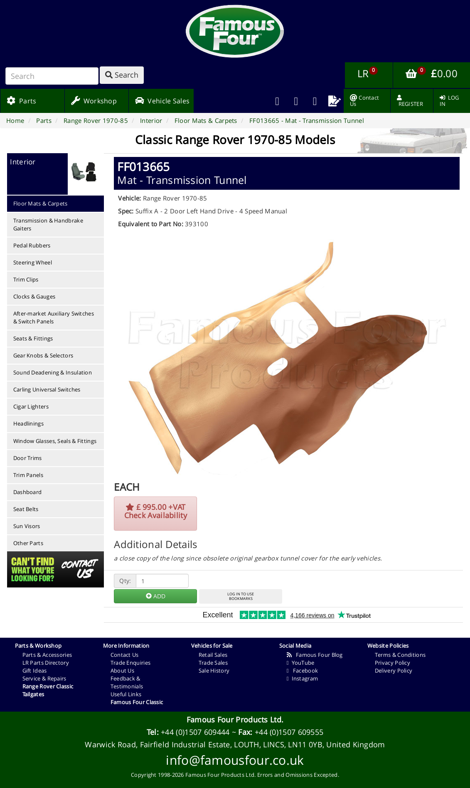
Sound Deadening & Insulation (52, 372)
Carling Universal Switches (47, 389)
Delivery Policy (394, 670)
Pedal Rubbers (32, 245)
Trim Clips (26, 279)
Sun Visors (26, 526)
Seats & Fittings (33, 338)
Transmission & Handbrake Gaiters (48, 224)
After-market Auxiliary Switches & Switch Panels (53, 317)
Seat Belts (26, 509)
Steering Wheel (32, 262)
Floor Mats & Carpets (40, 203)
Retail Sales (213, 654)
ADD (155, 596)
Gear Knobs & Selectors (43, 355)
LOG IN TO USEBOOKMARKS (240, 596)
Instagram (302, 678)
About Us (122, 670)
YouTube (301, 662)
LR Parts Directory (45, 662)
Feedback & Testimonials (127, 682)
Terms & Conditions (400, 654)
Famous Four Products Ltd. (235, 719)
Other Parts (28, 543)
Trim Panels (28, 475)
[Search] (51, 76)
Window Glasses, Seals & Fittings (55, 441)
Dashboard (27, 492)
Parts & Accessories (47, 654)
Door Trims (27, 458)
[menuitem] (296, 101)
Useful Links (126, 694)
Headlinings (28, 423)
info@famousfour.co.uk (235, 759)
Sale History (214, 670)
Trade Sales (213, 662)
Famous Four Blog (315, 654)
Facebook (302, 670)
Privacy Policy (392, 662)
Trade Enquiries (131, 662)
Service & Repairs (44, 678)
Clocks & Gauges (34, 296)
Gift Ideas (34, 670)
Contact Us (125, 654)
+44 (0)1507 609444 (195, 732)
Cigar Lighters (31, 406)
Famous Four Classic (137, 702)
